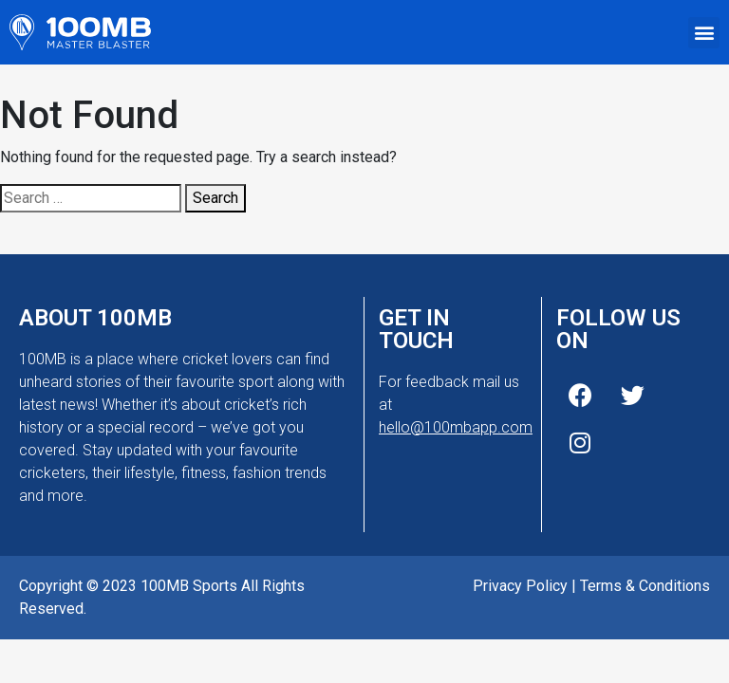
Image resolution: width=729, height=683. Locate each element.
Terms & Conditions (645, 586)
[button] (704, 32)
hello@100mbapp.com (456, 427)
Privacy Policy (520, 586)
